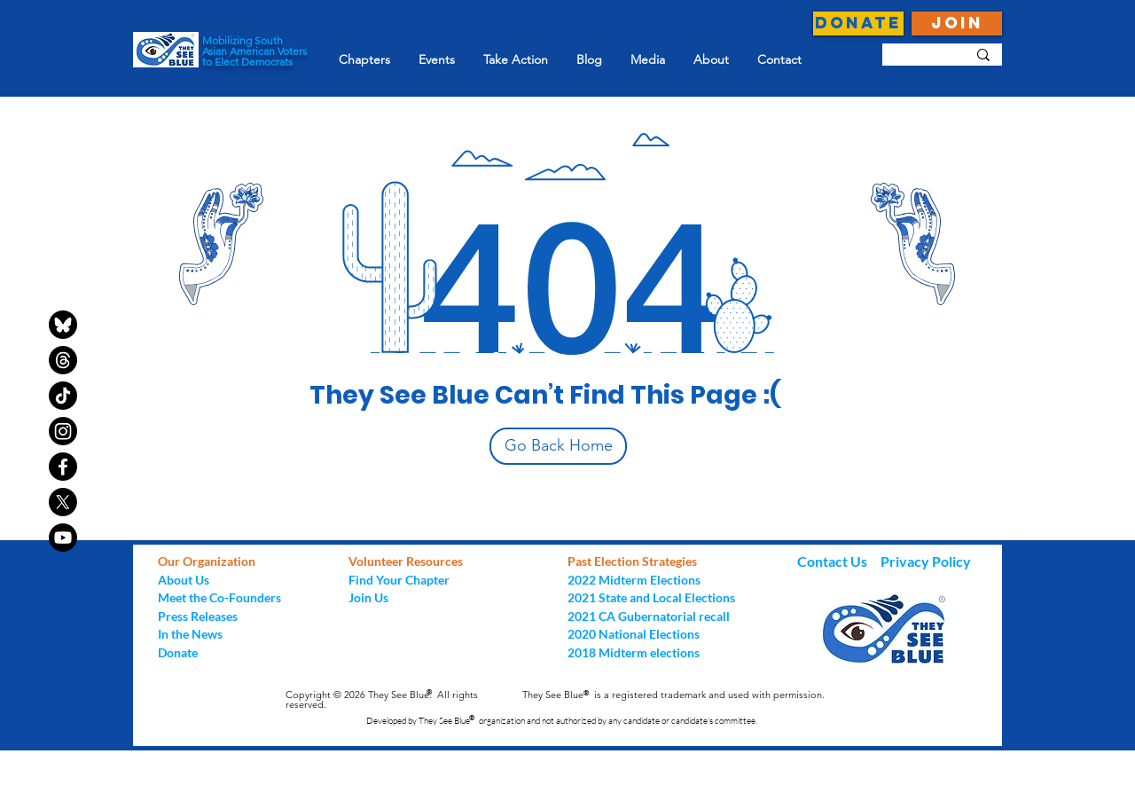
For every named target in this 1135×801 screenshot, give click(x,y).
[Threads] (63, 360)
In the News (190, 633)
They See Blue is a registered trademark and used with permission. (673, 694)
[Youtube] (63, 537)
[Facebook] (63, 466)
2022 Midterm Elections (634, 579)
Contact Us (833, 561)
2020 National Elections (634, 633)
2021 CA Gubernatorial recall (649, 616)
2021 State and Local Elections (651, 597)
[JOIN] (957, 23)
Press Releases (198, 616)
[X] (63, 502)
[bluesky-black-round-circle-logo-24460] (63, 324)
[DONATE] (858, 23)
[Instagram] (63, 431)
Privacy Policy (926, 561)
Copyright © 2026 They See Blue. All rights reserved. (382, 699)
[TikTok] (63, 395)
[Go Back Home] (558, 446)
